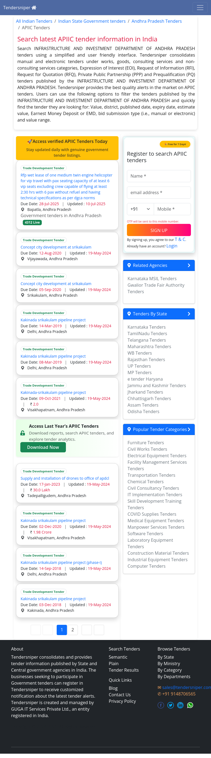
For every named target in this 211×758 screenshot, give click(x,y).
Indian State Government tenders (92, 21)
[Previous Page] (48, 630)
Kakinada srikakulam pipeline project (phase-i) (61, 562)
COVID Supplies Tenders (151, 514)
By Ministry (169, 663)
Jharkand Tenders (145, 392)
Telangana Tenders (146, 340)
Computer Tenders (146, 566)
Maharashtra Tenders (149, 346)
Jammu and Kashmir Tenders (156, 385)
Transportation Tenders (151, 475)
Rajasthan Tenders (146, 359)
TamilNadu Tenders (147, 333)
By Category (170, 670)
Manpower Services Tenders (155, 527)
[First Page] (36, 630)
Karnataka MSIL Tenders (152, 279)
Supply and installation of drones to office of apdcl (65, 478)
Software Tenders (145, 534)
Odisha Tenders (143, 411)
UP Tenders (139, 366)
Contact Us (120, 695)
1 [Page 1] (62, 630)
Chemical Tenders (145, 482)
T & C (180, 239)
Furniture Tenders (145, 443)
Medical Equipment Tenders (155, 521)
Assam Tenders (142, 405)
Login (171, 246)
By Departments (174, 676)
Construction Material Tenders (158, 553)
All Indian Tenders (34, 21)
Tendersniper (19, 8)
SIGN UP (159, 230)
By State (166, 657)
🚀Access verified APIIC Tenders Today (67, 148)
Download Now (43, 447)
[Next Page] (87, 630)
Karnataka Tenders (146, 327)
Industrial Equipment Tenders (157, 560)
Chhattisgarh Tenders (149, 398)
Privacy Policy (122, 701)
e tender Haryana (145, 379)
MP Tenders (139, 372)
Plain (114, 663)
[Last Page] (99, 630)
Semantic (118, 657)
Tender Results (124, 670)
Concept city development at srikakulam (56, 247)
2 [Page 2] (73, 630)
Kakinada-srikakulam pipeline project (53, 392)
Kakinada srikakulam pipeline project (53, 319)
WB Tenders (139, 353)
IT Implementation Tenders (154, 495)
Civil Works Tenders (147, 449)
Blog (113, 688)
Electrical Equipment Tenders (156, 456)
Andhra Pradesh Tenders (157, 21)
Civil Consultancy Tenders (153, 488)
